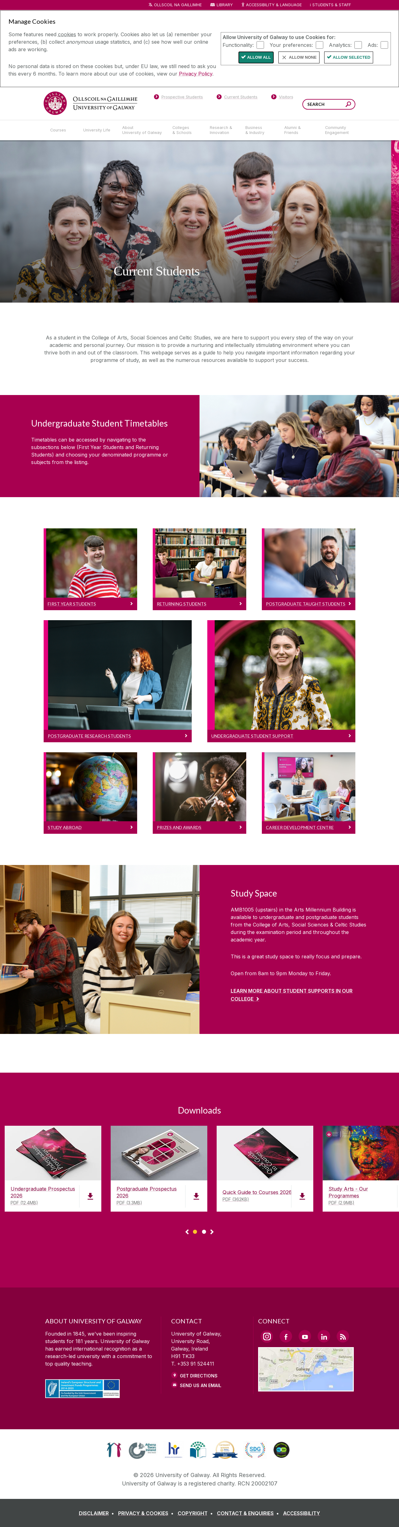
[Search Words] (328, 104)
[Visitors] (282, 98)
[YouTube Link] (305, 1336)
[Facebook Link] (286, 1336)
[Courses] (61, 130)
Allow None (303, 57)
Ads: (373, 45)
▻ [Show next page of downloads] (211, 1232)
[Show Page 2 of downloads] (204, 1231)
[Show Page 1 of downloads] (195, 1231)
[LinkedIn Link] (324, 1336)
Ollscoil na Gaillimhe (178, 4)
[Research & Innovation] (222, 130)
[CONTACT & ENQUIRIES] (249, 1513)
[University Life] (97, 130)
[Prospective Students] (178, 98)
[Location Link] (306, 1388)
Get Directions (199, 1375)
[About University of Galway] (142, 130)
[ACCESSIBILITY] (301, 1513)
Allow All (259, 57)
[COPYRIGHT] (196, 1513)
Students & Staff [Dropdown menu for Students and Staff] (331, 4)
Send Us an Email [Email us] (200, 1385)
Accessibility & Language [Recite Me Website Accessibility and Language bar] (271, 5)
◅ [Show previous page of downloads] (187, 1232)
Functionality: (238, 45)
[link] (114, 1450)
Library (225, 4)
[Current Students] (237, 98)
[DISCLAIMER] (98, 1513)
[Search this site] (348, 105)
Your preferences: (291, 45)
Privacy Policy (195, 74)
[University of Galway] (90, 103)
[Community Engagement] (337, 130)
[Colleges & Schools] (186, 130)
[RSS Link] (343, 1336)
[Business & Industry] (259, 130)
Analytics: (340, 45)
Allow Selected (352, 57)
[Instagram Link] (267, 1336)
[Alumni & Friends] (299, 130)
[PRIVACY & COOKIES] (147, 1513)
